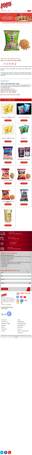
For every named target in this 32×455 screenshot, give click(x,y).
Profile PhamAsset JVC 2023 (7, 307)
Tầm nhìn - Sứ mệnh (5, 323)
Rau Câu (19, 329)
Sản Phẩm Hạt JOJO (22, 323)
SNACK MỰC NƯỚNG (8, 159)
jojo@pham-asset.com (9, 89)
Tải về (3, 314)
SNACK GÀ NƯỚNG (8, 180)
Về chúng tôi (4, 321)
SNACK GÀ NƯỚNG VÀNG (8, 138)
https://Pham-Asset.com (11, 90)
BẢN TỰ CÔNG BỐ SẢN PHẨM (11, 60)
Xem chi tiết (8, 120)
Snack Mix (8, 222)
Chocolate (20, 332)
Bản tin (3, 327)
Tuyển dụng (4, 329)
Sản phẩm (3, 325)
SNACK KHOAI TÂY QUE (24, 180)
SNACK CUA (24, 138)
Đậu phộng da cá (21, 325)
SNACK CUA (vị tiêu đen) (24, 117)
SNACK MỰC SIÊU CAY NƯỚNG (8, 202)
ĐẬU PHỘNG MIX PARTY (24, 159)
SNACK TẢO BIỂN (24, 201)
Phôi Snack (20, 327)
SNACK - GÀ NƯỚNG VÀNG (8, 117)
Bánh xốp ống (21, 321)
